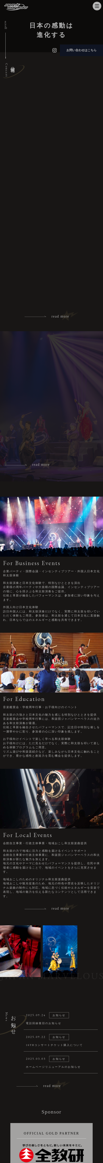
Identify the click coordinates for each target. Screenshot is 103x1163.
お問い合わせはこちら (81, 50)
